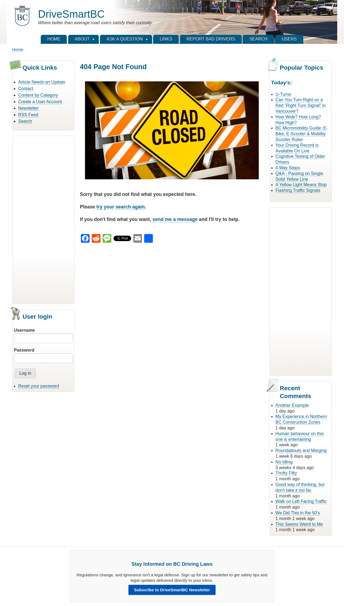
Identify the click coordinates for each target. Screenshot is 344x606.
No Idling (284, 462)
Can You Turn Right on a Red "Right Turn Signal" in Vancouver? (301, 105)
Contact (25, 88)
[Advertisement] (43, 219)
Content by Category (38, 95)
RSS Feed (28, 114)
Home (17, 49)
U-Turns (283, 94)
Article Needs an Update (41, 82)
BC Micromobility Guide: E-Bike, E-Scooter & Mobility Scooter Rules (302, 134)
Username (24, 330)
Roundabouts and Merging (301, 450)
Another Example (292, 405)
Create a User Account (40, 101)
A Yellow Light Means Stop (301, 184)
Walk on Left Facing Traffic (301, 501)
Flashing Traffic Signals (298, 190)
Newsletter (28, 108)
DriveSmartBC (71, 14)
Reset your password (38, 386)
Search (25, 121)
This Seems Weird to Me (299, 524)
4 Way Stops (288, 167)
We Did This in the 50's (298, 512)
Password (24, 350)
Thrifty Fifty (286, 473)
